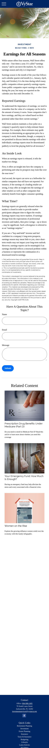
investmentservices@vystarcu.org (24, 711)
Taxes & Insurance (24, 737)
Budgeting (24, 739)
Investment (24, 729)
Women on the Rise (16, 525)
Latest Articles (24, 745)
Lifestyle (24, 742)
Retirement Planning (24, 726)
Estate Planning (24, 731)
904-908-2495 (27, 703)
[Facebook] (24, 715)
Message (5, 345)
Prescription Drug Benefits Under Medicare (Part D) (24, 425)
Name (4, 314)
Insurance (24, 734)
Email (4, 330)
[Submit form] (8, 368)
